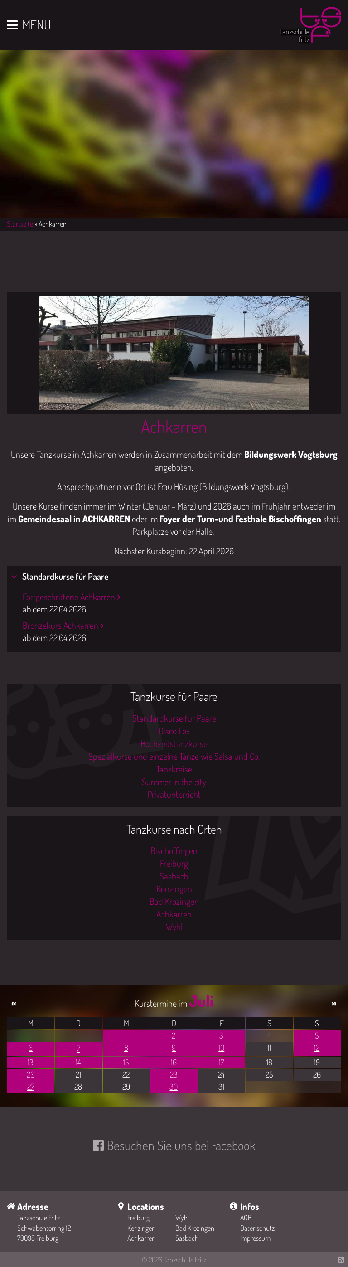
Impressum (255, 1238)
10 (221, 1048)
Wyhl (174, 926)
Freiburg (174, 863)
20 (30, 1074)
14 (78, 1062)
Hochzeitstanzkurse (174, 743)
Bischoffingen (174, 850)
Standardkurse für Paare (64, 576)
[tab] (174, 576)
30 (173, 1087)
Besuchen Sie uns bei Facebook (181, 1145)
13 (31, 1062)
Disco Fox (174, 731)
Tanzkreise (174, 769)
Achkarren (174, 426)
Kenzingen (174, 888)
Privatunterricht (174, 794)
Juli (201, 1000)
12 (316, 1048)
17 (221, 1062)
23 (174, 1074)
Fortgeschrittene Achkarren (69, 596)
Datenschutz (257, 1228)
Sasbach (174, 876)
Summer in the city (174, 781)
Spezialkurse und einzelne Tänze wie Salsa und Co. (174, 756)
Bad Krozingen (174, 901)
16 (174, 1062)
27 (30, 1087)
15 (126, 1062)
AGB (246, 1217)
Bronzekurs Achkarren (60, 625)
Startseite (20, 223)
